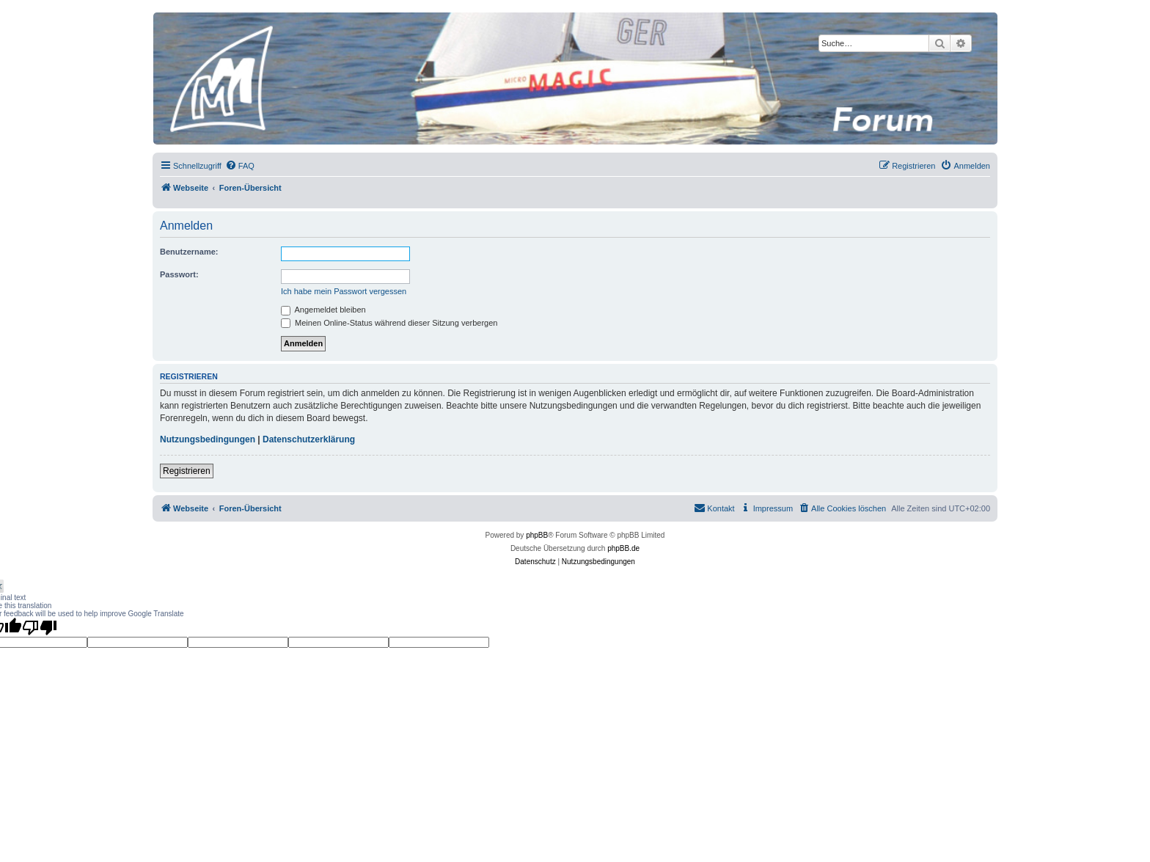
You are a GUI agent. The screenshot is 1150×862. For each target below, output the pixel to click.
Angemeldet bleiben (323, 309)
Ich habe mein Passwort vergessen (343, 291)
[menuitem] (239, 166)
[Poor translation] (39, 627)
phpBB (537, 535)
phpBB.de (623, 548)
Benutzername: (189, 251)
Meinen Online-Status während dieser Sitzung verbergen (389, 322)
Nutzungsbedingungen (207, 439)
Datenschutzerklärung (309, 439)
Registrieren (186, 471)
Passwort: (179, 274)
